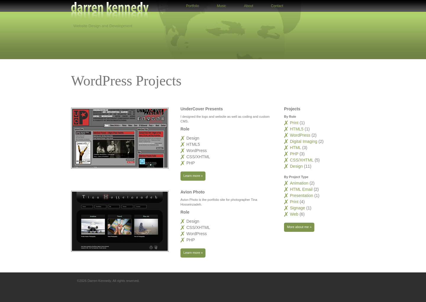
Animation (299, 183)
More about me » (298, 227)
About (248, 6)
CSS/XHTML (302, 160)
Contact (277, 6)
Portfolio (192, 6)
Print (295, 122)
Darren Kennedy (110, 12)
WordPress (301, 135)
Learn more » (191, 176)
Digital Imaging (304, 141)
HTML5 (297, 129)
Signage (297, 208)
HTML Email (301, 189)
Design (297, 166)
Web (294, 214)
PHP (294, 153)
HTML (296, 147)
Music (221, 6)
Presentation (301, 195)
